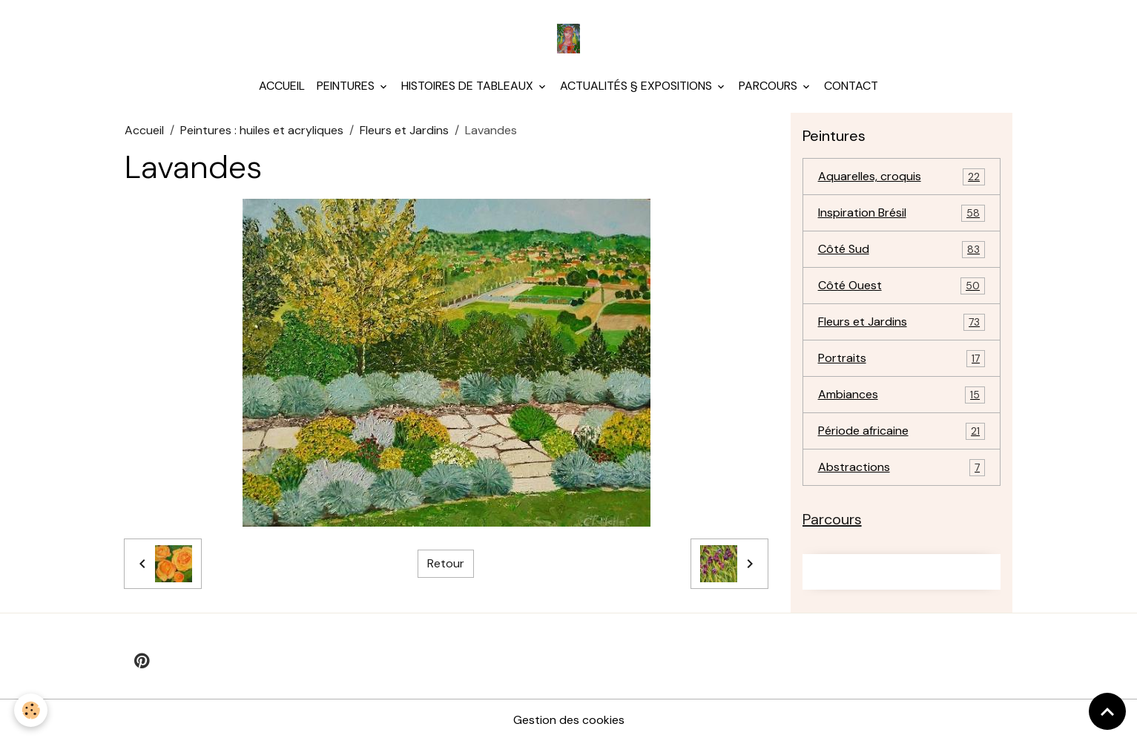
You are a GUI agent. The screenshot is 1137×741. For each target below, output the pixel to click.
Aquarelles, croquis (901, 176)
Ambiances (901, 395)
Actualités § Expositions (637, 85)
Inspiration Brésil (901, 213)
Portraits (901, 358)
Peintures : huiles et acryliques (261, 130)
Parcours (769, 85)
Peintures (347, 85)
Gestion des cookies (568, 720)
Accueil (282, 85)
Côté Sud (901, 249)
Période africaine (901, 431)
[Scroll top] (1107, 711)
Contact (851, 85)
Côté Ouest (901, 285)
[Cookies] (31, 710)
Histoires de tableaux (468, 85)
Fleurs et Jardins (404, 130)
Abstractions (901, 467)
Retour (445, 563)
